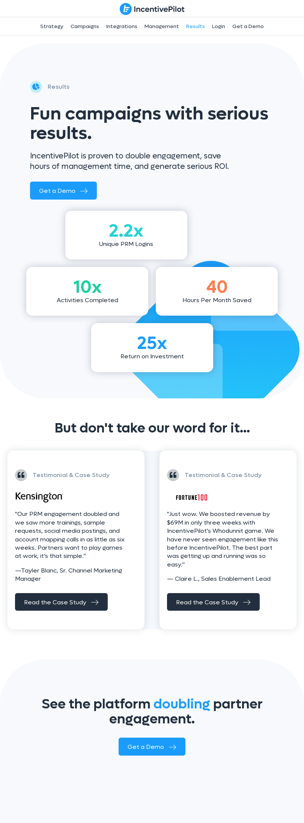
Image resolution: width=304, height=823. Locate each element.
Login (218, 26)
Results (195, 26)
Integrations (121, 26)
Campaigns (85, 26)
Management (161, 26)
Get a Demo (248, 26)
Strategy (51, 26)
